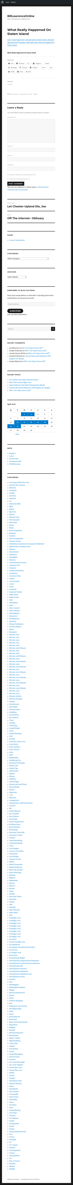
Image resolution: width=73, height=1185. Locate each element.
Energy (12, 701)
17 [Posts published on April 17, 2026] (38, 422)
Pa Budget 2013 (15, 926)
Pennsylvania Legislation (18, 971)
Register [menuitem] (13, 2)
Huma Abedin (14, 787)
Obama (12, 902)
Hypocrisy (13, 792)
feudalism (13, 712)
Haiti (11, 755)
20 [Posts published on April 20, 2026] (11, 426)
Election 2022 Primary (17, 677)
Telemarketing (14, 1110)
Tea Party (12, 1105)
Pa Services (13, 950)
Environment (14, 704)
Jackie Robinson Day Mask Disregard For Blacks (27, 385)
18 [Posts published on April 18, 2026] (45, 422)
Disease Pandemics (16, 624)
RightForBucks (14, 1041)
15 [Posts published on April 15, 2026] (24, 422)
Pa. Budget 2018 (15, 953)
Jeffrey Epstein (14, 811)
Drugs (11, 629)
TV (10, 1142)
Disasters (12, 621)
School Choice (14, 1057)
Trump (11, 1129)
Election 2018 (14, 653)
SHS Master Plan (15, 1081)
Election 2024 (14, 685)
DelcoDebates (14, 613)
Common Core (14, 565)
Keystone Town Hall (16, 832)
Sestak (11, 1075)
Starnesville (13, 1094)
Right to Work (14, 1038)
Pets (10, 982)
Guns (11, 752)
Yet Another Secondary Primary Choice (23, 380)
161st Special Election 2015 (19, 482)
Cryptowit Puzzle (15, 592)
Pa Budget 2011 (14, 920)
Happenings (13, 758)
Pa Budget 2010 (15, 918)
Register (12, 453)
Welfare (12, 1166)
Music (11, 891)
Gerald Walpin (14, 728)
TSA (10, 1134)
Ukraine (12, 1148)
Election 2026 (14, 693)
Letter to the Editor (16, 851)
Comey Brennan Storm (17, 562)
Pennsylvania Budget (17, 958)
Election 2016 (14, 645)
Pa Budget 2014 (15, 928)
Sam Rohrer (13, 1049)
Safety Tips (13, 1043)
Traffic (11, 1121)
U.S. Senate (13, 1145)
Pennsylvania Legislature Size (20, 974)
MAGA (11, 862)
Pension (12, 979)
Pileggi (11, 990)
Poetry (11, 995)
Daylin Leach (14, 597)
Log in (11, 456)
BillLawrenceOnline (20, 16)
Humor (12, 790)
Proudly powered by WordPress (30, 1179)
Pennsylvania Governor (18, 969)
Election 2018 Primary (17, 656)
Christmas (13, 554)
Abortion (12, 488)
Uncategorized (14, 1150)
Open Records (14, 910)
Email (10, 155)
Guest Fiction (14, 749)
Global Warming (15, 733)
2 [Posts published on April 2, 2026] (31, 414)
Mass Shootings (15, 872)
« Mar (17, 434)
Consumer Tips (15, 576)
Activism (12, 496)
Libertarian (13, 854)
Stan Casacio (14, 1091)
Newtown (12, 899)
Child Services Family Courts (20, 546)
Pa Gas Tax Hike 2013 (17, 942)
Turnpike (12, 1140)
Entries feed (13, 459)
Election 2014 (14, 640)
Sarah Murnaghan (16, 1054)
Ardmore (12, 498)
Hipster (12, 774)
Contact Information (17, 240)
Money (11, 883)
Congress (12, 568)
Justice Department (16, 822)
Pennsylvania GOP (16, 966)
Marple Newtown (15, 867)
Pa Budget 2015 (15, 931)
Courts (11, 584)
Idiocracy (12, 798)
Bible (11, 506)
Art (10, 501)
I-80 (11, 795)
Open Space (13, 912)
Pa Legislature (14, 945)
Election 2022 (14, 675)
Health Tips (13, 768)
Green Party (13, 744)
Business (12, 533)
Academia (13, 490)
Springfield (13, 1089)
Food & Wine (14, 715)
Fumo (11, 720)
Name (10, 146)
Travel (11, 1126)
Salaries (12, 1046)
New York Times (15, 896)
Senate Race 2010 (15, 1067)
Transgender (14, 1124)
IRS (10, 808)
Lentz (11, 846)
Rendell (12, 1030)
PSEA (11, 1011)
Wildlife (12, 1169)
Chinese (12, 549)
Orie (10, 915)
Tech (11, 1107)
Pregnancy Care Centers (18, 1006)
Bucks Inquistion (15, 530)
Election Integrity (16, 699)
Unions (12, 1153)
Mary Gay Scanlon (16, 870)
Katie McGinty (14, 827)
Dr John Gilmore (15, 627)
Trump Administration (17, 1132)
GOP (10, 736)
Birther (12, 514)
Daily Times (13, 595)
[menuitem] (2, 2)
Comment (11, 117)
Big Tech (12, 512)
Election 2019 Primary (17, 661)
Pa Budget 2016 (15, 934)
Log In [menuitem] (7, 2)
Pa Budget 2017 (15, 937)
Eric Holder (13, 707)
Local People (14, 856)
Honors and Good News (18, 784)
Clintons (12, 560)
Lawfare (12, 838)
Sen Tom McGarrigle (17, 1062)
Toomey (12, 1115)
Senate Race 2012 (15, 1070)
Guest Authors (14, 747)
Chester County (15, 541)
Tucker (11, 1137)
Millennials (13, 880)
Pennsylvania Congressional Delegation (24, 961)
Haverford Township (17, 763)
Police (11, 998)
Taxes (11, 1102)
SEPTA (11, 1073)
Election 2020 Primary (17, 667)
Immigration (14, 800)
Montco (12, 886)
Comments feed (15, 461)
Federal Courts (14, 709)
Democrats (13, 616)
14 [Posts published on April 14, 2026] (17, 422)
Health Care (13, 766)
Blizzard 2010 (14, 517)
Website (10, 165)
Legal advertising (15, 840)
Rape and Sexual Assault (18, 1022)
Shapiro (12, 1078)
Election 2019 (14, 659)
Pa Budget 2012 (15, 923)
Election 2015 (14, 643)
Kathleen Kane (14, 824)
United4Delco (14, 1156)
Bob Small (13, 522)
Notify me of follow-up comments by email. (23, 174)
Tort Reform (14, 1118)
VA (10, 1158)
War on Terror (14, 1161)
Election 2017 (14, 651)
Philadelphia (14, 985)
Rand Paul (13, 1019)
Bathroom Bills (15, 504)
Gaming (12, 723)
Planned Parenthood (17, 993)
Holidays (12, 779)
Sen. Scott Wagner (16, 1065)
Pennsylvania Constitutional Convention (24, 963)
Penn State (13, 955)
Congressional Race (16, 571)
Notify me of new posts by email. (20, 179)
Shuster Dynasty (15, 1083)
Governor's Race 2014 (17, 741)
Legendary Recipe (16, 843)
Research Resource (16, 1033)
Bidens (11, 509)
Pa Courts (12, 939)
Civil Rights (13, 557)
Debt (11, 600)
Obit (10, 904)
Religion (12, 1027)
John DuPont (14, 816)
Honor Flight (14, 782)
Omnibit (12, 907)
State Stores (13, 1097)
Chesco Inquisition (16, 538)
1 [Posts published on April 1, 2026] (24, 414)
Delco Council (14, 608)
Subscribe (15, 311)
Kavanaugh (13, 830)
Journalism (13, 819)
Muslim (12, 894)
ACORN (12, 493)
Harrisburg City (15, 760)
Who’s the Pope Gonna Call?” (32, 348)
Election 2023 (14, 680)
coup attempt (14, 581)
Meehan (12, 875)
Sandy (35, 94)
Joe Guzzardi (14, 814)
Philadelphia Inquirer (17, 987)
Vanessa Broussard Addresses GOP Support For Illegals (29, 388)
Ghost (11, 731)
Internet (12, 806)
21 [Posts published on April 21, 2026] (17, 426)
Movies (12, 888)
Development (14, 619)
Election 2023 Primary (17, 683)
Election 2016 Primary (17, 648)
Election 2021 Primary (17, 672)
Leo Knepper (14, 848)
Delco (11, 605)
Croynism (12, 589)
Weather (12, 1164)
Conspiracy (13, 573)
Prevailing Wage (15, 1009)
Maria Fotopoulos (16, 864)
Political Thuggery (16, 1001)
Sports (11, 1086)
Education (13, 632)
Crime (11, 587)
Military (12, 878)
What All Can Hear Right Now (20, 382)
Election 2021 (14, 669)
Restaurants (13, 1035)
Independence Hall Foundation (21, 803)
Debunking (13, 603)
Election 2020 (14, 664)
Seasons (12, 1059)
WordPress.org (14, 464)
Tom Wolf (13, 1113)
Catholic (12, 536)
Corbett (12, 579)
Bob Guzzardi (14, 520)
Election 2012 (14, 635)
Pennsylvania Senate (17, 977)
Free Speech (13, 717)
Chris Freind (13, 552)
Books (11, 525)
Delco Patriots (14, 611)
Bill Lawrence (14, 94)
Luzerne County (15, 859)
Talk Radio (13, 1099)
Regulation (13, 1025)
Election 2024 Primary (17, 688)
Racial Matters (14, 1017)
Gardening (13, 725)
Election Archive (15, 696)
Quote (11, 1014)
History (12, 776)
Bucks (11, 528)
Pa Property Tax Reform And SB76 (22, 947)
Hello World (13, 771)
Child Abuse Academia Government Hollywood (26, 544)
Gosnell (12, 739)
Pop (10, 1003)
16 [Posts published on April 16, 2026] (31, 422)
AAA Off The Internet (17, 485)
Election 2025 (14, 691)
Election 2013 (14, 637)
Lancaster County (15, 835)
